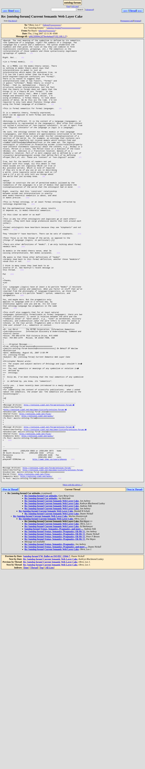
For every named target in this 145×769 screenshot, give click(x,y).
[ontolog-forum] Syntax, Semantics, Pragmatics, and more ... (53, 614)
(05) (60, 122)
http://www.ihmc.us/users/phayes (50, 540)
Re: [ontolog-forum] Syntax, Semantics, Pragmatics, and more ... (55, 632)
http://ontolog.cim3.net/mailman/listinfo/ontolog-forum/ (53, 553)
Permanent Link (127, 21)
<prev (5, 10)
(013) (15, 268)
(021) (15, 362)
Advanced (89, 9)
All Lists (75, 6)
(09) (79, 217)
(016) (58, 296)
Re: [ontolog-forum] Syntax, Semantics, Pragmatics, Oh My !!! (54, 617)
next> (17, 10)
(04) (52, 117)
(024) (59, 563)
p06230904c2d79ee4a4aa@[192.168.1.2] (47, 36)
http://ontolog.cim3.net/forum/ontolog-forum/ (47, 550)
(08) (43, 204)
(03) (31, 66)
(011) (33, 237)
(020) (22, 347)
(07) (80, 181)
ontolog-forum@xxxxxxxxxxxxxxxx (63, 28)
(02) (23, 61)
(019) (12, 321)
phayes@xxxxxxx (47, 30)
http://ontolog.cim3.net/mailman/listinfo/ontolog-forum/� (35, 481)
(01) (31, 56)
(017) (28, 306)
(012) (57, 245)
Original (137, 21)
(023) (72, 540)
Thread (132, 10)
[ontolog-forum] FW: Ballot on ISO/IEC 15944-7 (46, 641)
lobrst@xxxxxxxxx (52, 25)
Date (11, 10)
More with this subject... (72, 570)
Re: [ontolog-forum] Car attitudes (40, 581)
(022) (9, 517)
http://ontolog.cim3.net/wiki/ (38, 489)
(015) (23, 288)
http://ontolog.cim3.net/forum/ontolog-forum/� (49, 476)
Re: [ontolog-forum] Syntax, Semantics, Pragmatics (49, 629)
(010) (27, 229)
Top (68, 6)
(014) (79, 273)
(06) (18, 133)
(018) (22, 316)
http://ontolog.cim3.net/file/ (35, 487)
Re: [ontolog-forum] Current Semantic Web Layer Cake (51, 586)
